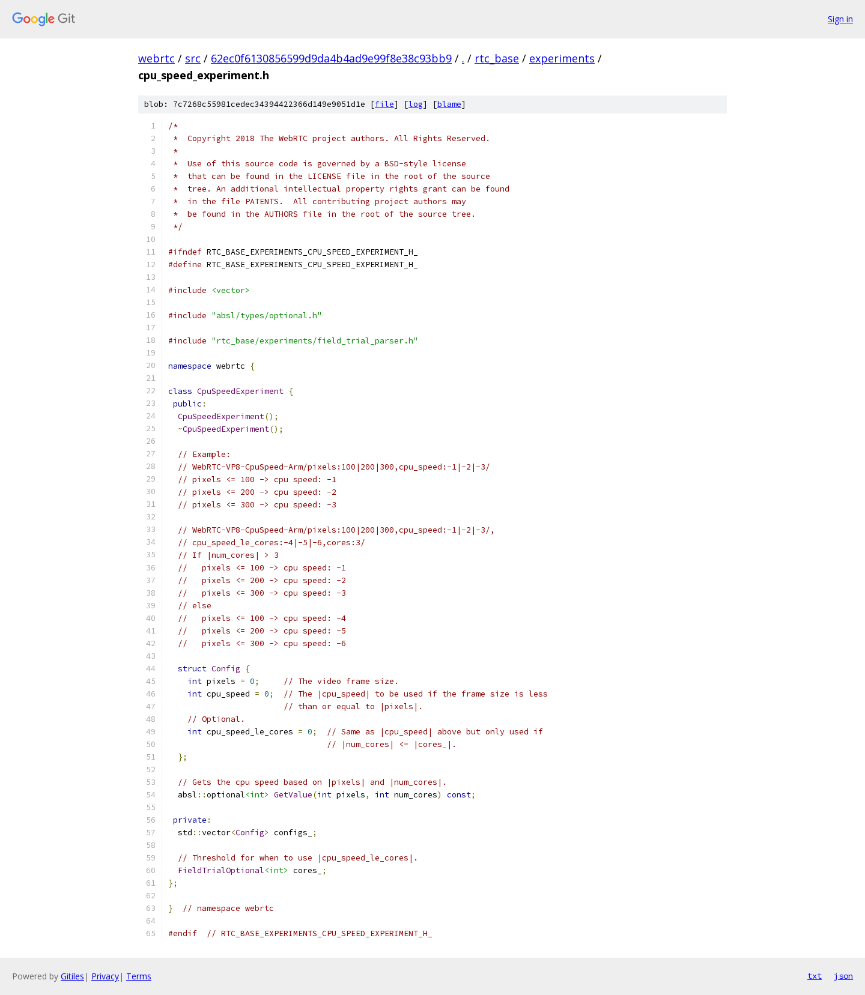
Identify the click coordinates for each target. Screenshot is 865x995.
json (843, 975)
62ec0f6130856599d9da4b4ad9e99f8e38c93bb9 (331, 58)
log (415, 104)
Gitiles (72, 976)
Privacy (105, 976)
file (384, 104)
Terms (138, 976)
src (193, 58)
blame (449, 104)
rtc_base (497, 58)
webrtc (156, 58)
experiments (562, 58)
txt (814, 975)
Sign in (840, 19)
